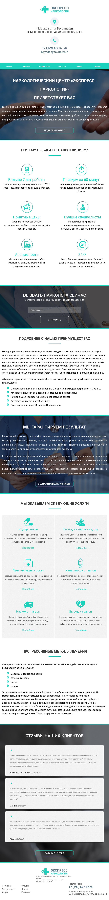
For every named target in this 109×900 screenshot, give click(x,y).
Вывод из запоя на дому (80, 529)
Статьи (24, 889)
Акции (79, 66)
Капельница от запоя (80, 570)
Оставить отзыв (54, 853)
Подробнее (28, 548)
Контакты (62, 66)
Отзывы (97, 66)
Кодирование (28, 529)
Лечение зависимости (28, 570)
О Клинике (27, 66)
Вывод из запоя (80, 611)
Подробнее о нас (54, 130)
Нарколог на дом (28, 611)
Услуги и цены (44, 66)
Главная (9, 66)
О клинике (7, 886)
